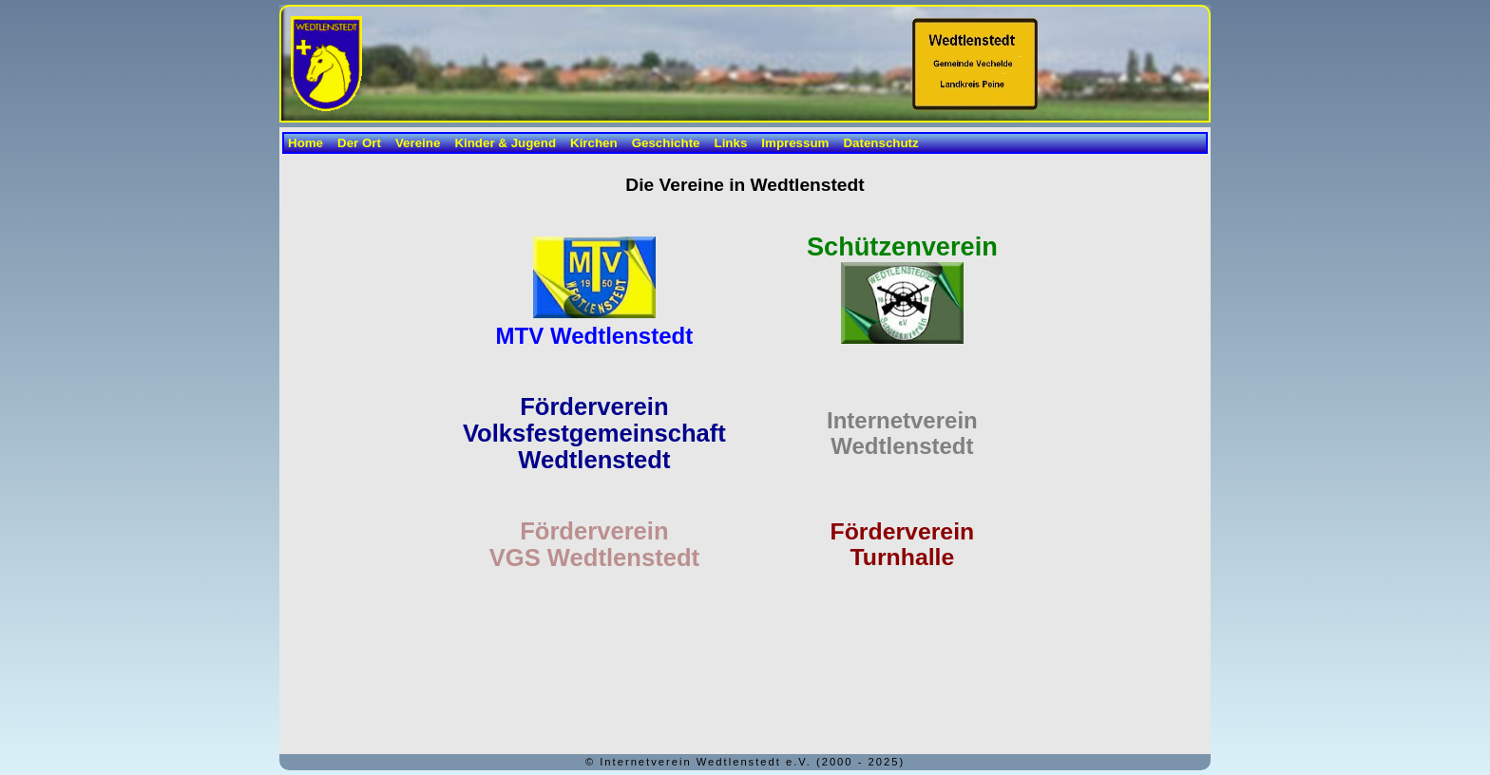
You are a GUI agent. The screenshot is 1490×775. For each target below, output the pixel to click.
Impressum (795, 143)
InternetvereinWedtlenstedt (902, 433)
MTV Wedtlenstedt (595, 336)
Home (305, 143)
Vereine (417, 143)
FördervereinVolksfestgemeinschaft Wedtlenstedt (594, 433)
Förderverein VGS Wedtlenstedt (594, 544)
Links (731, 143)
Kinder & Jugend (505, 143)
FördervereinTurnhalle (903, 544)
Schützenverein (902, 246)
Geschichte (666, 143)
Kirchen (594, 143)
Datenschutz (880, 143)
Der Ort (359, 143)
